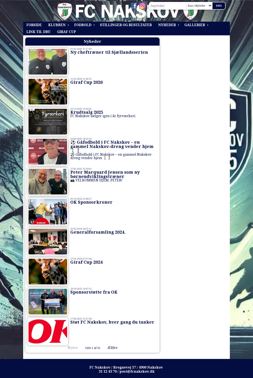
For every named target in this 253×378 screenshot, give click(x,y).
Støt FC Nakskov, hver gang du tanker (112, 322)
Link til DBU (38, 32)
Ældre (115, 348)
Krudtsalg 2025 (86, 112)
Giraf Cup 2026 (86, 82)
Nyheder (168, 25)
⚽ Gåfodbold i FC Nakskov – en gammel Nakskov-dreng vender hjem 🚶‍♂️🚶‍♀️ (112, 146)
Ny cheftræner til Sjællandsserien (109, 52)
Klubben (58, 25)
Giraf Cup (66, 32)
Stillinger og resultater (126, 25)
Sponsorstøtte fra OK (93, 292)
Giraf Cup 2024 (86, 262)
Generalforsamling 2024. (98, 232)
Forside (34, 25)
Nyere (70, 348)
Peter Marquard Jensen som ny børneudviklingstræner (105, 174)
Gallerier (195, 25)
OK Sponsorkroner (91, 202)
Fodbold (83, 25)
